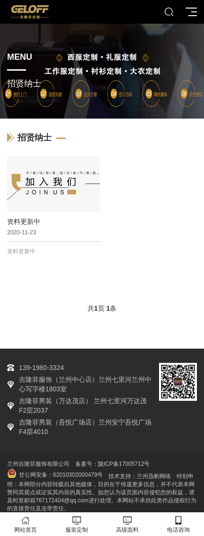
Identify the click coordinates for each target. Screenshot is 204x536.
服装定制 (76, 524)
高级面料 (127, 524)
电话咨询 (178, 524)
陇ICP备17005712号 (124, 464)
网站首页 (25, 524)
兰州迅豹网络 (154, 476)
